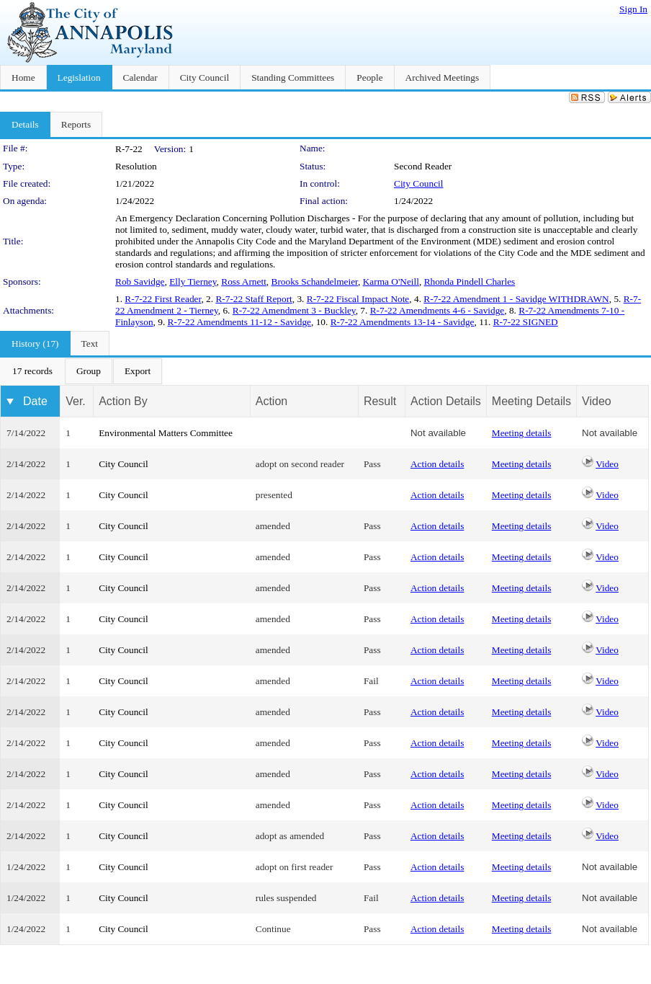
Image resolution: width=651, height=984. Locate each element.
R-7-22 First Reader (163, 298)
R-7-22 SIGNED (525, 321)
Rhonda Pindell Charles (470, 281)
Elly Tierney (192, 281)
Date (35, 401)
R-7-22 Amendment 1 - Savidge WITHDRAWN (516, 298)
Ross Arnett (243, 281)
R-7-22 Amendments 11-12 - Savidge (239, 321)
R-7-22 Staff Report (253, 298)
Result (380, 401)
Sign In (633, 9)
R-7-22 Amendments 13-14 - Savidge (403, 321)
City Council (419, 183)
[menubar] (81, 371)
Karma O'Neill (391, 281)
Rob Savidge (140, 281)
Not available (438, 432)
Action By (123, 401)
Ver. (76, 401)
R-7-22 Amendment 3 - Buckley (294, 310)
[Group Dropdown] (88, 371)
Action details (437, 463)
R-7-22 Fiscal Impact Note (358, 298)
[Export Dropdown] (137, 371)
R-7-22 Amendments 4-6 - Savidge (437, 310)
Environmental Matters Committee (166, 432)
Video (607, 463)
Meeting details (522, 432)
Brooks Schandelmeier (315, 281)
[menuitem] (32, 371)
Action (271, 401)
